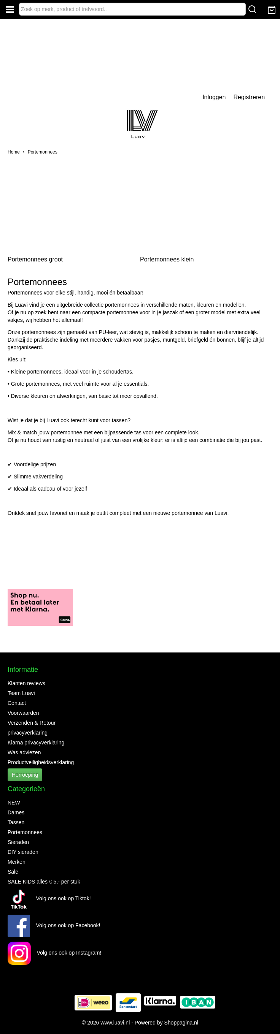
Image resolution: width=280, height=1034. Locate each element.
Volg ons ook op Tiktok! (49, 898)
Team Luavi (21, 693)
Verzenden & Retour (32, 723)
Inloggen (214, 97)
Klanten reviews (26, 683)
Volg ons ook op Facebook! (54, 925)
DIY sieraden (23, 852)
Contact (17, 703)
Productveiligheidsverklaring (41, 762)
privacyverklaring (28, 733)
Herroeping (25, 775)
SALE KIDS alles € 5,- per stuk (44, 882)
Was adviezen (24, 752)
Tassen (16, 822)
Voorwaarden (23, 713)
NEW (14, 803)
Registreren (249, 97)
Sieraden (18, 842)
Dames (16, 812)
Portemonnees (42, 152)
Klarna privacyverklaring (36, 742)
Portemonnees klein (167, 259)
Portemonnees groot (35, 259)
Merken (16, 862)
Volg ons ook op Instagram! (54, 953)
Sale (13, 872)
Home (14, 152)
